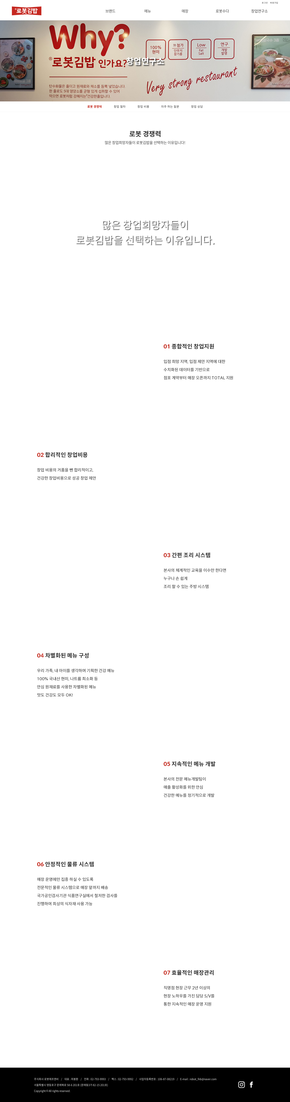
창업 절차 (120, 106)
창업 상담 (197, 106)
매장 (185, 11)
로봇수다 (222, 11)
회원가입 (274, 2)
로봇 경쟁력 (94, 106)
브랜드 (110, 11)
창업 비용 (143, 106)
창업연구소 (259, 11)
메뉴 (147, 11)
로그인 (265, 2)
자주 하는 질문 (170, 106)
